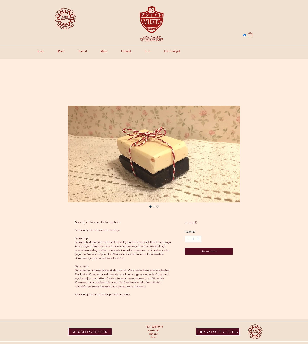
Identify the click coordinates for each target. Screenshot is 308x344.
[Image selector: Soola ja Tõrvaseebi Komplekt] (150, 206)
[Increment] (198, 239)
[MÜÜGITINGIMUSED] (90, 332)
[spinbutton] (193, 239)
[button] (250, 34)
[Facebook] (244, 35)
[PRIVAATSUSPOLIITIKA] (218, 332)
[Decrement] (188, 239)
